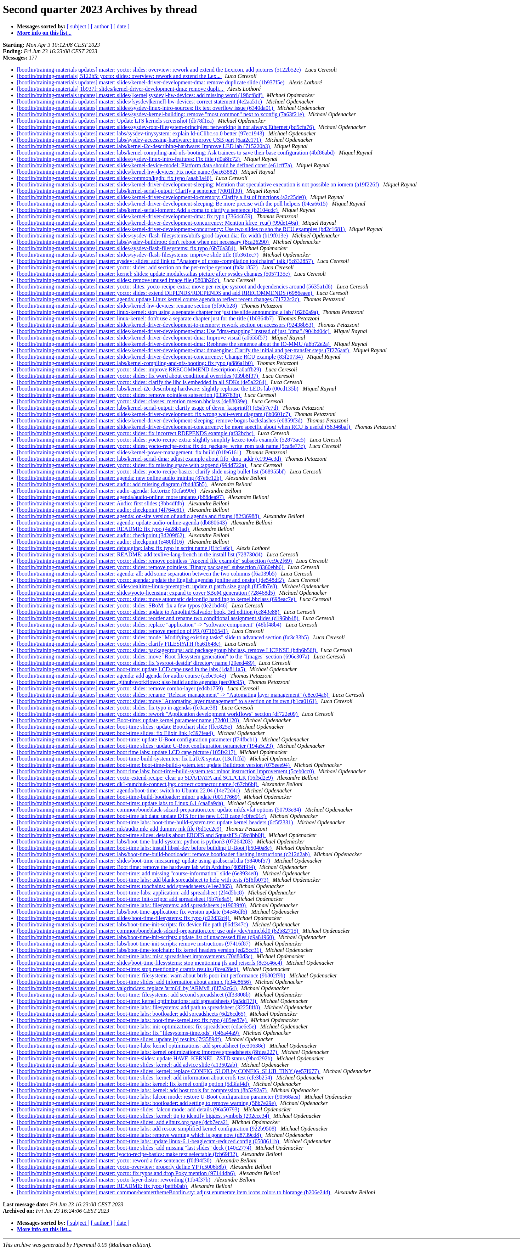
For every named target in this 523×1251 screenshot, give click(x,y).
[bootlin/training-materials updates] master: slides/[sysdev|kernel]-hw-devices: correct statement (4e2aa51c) (140, 102)
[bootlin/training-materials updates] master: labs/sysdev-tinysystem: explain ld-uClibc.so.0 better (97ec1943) (141, 133)
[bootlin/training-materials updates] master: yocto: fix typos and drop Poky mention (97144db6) (126, 1173)
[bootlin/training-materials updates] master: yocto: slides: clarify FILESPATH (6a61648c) (119, 644)
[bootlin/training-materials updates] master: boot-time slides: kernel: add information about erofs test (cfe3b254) (145, 1078)
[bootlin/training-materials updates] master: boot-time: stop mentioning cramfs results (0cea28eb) (128, 969)
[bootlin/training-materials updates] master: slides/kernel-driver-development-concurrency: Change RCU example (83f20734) (160, 357)
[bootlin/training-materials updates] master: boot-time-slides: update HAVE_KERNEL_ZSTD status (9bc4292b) (145, 1058)
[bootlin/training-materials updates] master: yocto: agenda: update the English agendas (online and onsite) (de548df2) (151, 580)
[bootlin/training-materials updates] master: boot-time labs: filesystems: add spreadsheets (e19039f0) (132, 905)
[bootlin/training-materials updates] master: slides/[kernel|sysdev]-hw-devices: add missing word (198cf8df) (140, 95)
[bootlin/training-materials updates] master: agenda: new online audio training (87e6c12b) (120, 478)
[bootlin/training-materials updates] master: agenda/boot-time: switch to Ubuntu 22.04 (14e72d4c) (129, 790)
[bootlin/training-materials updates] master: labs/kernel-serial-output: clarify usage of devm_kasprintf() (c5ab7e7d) (148, 408)
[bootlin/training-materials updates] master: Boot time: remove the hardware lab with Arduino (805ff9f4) (136, 867)
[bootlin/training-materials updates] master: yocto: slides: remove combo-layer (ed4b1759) (120, 688)
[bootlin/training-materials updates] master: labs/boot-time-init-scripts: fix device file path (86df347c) (133, 924)
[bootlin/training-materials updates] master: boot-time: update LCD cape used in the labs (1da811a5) (131, 669)
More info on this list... (44, 33)
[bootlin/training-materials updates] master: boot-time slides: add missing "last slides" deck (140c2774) (135, 1148)
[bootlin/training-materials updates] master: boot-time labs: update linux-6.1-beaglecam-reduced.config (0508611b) (148, 1141)
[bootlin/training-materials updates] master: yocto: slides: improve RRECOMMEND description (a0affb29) (139, 369)
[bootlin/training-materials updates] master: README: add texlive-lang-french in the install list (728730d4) (140, 554)
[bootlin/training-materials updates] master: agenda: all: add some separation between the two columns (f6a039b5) (147, 574)
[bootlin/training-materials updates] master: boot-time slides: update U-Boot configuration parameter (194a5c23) (145, 746)
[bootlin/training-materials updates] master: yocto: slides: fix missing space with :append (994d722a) (132, 465)
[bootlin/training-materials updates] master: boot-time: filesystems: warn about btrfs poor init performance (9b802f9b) (152, 975)
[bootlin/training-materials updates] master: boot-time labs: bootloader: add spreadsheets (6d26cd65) (132, 1014)
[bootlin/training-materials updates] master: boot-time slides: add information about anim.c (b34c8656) (134, 982)
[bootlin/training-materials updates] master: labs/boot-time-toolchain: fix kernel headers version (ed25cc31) (140, 950)
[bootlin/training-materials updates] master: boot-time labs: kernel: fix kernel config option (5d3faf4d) (133, 1084)
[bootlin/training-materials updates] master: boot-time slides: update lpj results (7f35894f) (119, 1039)
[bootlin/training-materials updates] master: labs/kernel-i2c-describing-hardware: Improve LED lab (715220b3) (144, 146)
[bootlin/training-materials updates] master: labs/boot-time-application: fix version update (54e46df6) (133, 912)
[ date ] (121, 26)
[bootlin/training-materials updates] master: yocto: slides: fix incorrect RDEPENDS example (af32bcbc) (136, 433)
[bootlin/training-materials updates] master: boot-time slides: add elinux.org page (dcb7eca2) (123, 1122)
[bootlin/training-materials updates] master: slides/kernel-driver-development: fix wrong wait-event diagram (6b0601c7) (154, 414)
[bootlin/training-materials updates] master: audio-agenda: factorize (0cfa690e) (107, 491)
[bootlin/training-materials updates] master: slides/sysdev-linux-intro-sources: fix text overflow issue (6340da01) (145, 108)
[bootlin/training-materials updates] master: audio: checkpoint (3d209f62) (101, 535)
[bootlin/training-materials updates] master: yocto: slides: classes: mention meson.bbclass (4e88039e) (133, 401)
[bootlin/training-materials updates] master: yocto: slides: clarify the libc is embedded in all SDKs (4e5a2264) (142, 382)
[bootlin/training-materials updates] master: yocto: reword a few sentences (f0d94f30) (115, 1160)
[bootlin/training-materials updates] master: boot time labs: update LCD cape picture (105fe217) (127, 752)
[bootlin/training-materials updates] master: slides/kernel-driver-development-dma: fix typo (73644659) (135, 216)
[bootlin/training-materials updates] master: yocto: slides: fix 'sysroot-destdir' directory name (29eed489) (136, 663)
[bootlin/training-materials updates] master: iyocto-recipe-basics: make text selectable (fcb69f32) (128, 1154)
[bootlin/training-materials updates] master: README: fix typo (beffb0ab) (102, 1186)
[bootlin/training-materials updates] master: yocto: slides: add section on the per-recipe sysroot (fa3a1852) (138, 267)
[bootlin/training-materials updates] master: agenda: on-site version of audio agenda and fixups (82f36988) (139, 516)
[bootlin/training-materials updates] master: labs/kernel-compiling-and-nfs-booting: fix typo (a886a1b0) (135, 363)
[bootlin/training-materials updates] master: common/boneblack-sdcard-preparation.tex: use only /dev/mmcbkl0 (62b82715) (158, 931)
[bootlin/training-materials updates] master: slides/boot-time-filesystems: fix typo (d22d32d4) (124, 918)
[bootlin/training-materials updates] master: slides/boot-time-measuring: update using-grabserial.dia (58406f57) (144, 861)
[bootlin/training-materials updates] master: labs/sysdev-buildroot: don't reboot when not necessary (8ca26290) (143, 242)
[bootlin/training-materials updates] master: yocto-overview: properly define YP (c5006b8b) (122, 1167)
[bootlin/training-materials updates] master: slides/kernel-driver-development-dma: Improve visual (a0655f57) (143, 338)
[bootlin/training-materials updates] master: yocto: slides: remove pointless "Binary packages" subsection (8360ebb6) (151, 567)
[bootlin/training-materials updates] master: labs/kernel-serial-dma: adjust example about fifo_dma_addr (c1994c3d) (150, 459)
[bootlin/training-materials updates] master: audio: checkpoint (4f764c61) (101, 510)
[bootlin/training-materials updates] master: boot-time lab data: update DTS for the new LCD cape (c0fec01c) (142, 816)
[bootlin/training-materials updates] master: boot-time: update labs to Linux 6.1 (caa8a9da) (120, 803)
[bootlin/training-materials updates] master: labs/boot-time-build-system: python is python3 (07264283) (135, 841)
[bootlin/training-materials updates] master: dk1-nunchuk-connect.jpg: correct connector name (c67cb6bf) (138, 784)
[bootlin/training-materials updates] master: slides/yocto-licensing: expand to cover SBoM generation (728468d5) (146, 593)
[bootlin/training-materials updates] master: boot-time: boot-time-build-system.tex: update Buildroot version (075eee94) (154, 765)
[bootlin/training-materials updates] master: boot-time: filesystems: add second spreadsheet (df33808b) (134, 995)
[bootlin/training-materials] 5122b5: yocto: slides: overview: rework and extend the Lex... (119, 76)
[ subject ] (78, 26)
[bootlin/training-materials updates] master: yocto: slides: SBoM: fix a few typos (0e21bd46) (123, 605)
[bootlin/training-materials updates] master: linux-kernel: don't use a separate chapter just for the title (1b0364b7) (146, 318)
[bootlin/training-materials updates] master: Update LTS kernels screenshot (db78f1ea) (116, 121)
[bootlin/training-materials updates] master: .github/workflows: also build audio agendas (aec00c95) (131, 682)
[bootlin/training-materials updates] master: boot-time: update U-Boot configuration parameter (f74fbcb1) (137, 739)
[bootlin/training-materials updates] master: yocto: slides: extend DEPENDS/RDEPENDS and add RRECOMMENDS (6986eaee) (165, 293)
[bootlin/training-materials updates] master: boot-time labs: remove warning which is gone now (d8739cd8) (139, 1135)
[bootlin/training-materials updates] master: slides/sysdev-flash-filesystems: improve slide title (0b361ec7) (138, 255)
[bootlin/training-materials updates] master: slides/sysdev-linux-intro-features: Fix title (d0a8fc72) (129, 159)
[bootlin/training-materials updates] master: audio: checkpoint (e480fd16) (101, 542)
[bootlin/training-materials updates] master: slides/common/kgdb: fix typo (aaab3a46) (115, 178)
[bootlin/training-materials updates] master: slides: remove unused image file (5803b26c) (119, 280)
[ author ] (101, 26)
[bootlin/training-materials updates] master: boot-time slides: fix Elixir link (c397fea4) (116, 733)
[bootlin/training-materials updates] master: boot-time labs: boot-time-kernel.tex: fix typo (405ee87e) (132, 1020)
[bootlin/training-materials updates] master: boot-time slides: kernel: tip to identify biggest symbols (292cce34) (144, 1116)
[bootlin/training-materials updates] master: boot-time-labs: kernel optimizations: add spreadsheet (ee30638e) (142, 1046)
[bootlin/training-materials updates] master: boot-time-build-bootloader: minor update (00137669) (129, 797)
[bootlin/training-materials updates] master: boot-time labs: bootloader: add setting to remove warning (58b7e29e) (147, 1103)
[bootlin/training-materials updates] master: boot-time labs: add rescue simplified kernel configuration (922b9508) (147, 1129)
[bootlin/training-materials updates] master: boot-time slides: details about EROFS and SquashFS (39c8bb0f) (141, 835)
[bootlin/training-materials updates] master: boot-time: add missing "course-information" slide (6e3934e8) (138, 873)
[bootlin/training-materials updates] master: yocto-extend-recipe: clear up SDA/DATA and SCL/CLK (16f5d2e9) (145, 778)
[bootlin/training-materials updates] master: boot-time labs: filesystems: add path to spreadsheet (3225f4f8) (139, 1007)
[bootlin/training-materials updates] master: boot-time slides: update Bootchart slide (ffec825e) (125, 727)
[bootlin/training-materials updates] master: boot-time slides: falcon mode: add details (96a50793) (129, 1109)
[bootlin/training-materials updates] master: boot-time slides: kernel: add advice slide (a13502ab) (128, 1065)
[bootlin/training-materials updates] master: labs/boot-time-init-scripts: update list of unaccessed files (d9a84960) (146, 937)
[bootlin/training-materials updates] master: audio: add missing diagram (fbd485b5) (112, 484)
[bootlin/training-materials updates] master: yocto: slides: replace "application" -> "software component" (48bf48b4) (150, 625)
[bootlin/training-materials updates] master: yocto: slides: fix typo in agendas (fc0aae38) (118, 708)
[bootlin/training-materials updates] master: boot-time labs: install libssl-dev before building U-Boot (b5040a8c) (145, 848)
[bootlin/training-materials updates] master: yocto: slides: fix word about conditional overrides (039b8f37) (138, 376)
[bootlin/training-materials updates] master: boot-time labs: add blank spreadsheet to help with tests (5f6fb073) (143, 880)
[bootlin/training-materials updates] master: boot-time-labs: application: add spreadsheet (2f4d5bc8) (131, 893)
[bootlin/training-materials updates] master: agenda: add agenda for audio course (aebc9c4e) (122, 676)
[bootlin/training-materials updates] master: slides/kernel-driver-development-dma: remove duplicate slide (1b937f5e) (151, 82)
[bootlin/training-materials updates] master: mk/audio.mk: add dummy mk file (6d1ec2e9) (120, 829)
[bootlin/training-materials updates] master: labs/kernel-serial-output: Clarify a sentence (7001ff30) (130, 191)
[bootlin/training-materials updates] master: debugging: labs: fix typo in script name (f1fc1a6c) (125, 548)
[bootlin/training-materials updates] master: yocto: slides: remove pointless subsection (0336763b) (129, 395)
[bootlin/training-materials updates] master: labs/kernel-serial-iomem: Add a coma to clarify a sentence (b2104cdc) (148, 210)
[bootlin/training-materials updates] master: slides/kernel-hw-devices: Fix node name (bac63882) (128, 172)
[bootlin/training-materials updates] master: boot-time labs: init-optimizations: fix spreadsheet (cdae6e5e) (137, 1026)
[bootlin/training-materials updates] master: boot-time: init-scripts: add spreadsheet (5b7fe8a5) (125, 899)
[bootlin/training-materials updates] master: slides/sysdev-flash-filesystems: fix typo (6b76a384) (127, 248)
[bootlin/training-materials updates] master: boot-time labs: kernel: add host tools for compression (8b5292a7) (142, 1090)
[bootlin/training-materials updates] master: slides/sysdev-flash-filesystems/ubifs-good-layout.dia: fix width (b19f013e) (153, 235)
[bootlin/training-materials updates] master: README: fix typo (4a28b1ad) (103, 529)
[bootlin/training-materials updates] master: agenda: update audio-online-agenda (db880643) (122, 523)
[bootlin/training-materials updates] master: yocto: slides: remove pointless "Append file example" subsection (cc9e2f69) (155, 561)
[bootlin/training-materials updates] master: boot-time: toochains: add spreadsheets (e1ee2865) (125, 886)
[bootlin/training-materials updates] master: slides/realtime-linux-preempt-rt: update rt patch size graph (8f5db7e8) (147, 586)
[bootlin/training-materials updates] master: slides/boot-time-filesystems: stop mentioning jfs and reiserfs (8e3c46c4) (150, 963)
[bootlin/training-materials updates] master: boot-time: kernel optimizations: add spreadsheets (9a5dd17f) (137, 1001)
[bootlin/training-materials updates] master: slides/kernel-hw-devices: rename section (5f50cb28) (127, 306)
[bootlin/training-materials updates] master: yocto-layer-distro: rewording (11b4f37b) (114, 1180)
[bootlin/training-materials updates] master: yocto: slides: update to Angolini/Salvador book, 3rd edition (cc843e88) (149, 612)
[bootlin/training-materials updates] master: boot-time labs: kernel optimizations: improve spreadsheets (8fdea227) (147, 1052)
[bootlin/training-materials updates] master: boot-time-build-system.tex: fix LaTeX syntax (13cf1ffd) (132, 759)
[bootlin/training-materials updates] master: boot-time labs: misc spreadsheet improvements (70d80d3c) (135, 956)
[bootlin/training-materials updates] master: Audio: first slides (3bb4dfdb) (101, 503)
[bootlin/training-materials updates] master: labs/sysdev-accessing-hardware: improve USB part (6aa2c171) (139, 140)
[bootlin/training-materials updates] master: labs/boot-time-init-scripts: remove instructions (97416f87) (134, 944)
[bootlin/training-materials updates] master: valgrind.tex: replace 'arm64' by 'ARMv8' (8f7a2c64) (127, 988)
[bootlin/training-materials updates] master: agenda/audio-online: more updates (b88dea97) (121, 497)
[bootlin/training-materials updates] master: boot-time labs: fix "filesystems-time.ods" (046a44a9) (128, 1033)
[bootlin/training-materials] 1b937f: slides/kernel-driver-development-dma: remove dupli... (120, 89)
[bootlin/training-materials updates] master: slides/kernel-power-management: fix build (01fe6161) (130, 452)
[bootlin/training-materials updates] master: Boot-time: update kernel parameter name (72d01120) (128, 720)
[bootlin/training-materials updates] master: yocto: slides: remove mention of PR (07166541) (123, 631)
